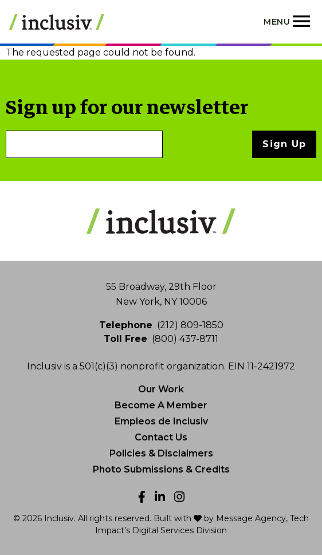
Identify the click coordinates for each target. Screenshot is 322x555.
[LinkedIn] (160, 497)
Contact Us (161, 437)
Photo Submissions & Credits (161, 469)
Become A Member (161, 405)
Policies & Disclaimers (161, 453)
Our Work (161, 389)
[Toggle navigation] (288, 22)
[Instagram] (179, 497)
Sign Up (284, 144)
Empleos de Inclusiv (161, 421)
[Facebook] (142, 497)
